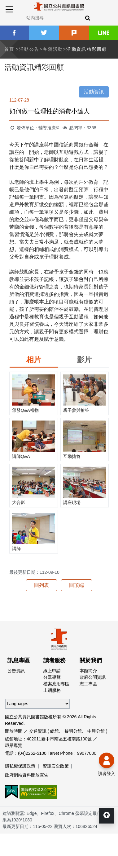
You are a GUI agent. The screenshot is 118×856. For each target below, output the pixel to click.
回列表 (41, 585)
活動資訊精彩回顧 (86, 49)
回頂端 (76, 585)
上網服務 (52, 690)
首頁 (9, 49)
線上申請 (52, 670)
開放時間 (13, 731)
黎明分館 (73, 731)
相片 (33, 359)
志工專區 (88, 683)
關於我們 (91, 660)
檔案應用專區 (56, 683)
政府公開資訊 (93, 677)
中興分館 (96, 731)
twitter (44, 33)
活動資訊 (94, 91)
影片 (84, 359)
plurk (74, 33)
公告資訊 (16, 670)
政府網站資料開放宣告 (26, 775)
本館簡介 (88, 670)
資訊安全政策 (56, 765)
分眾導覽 (52, 677)
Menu (9, 9)
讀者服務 (54, 660)
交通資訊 (37, 731)
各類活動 (53, 49)
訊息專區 (18, 660)
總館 (54, 731)
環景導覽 (13, 745)
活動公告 (29, 49)
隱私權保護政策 (20, 765)
